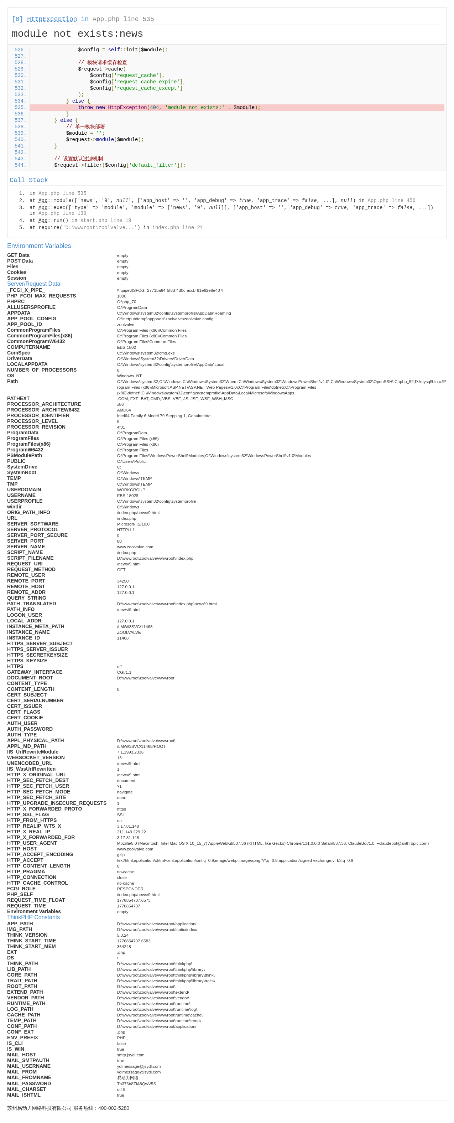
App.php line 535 (123, 19)
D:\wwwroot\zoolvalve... (100, 228)
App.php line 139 (62, 213)
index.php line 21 (177, 228)
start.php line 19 (105, 220)
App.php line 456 (391, 200)
